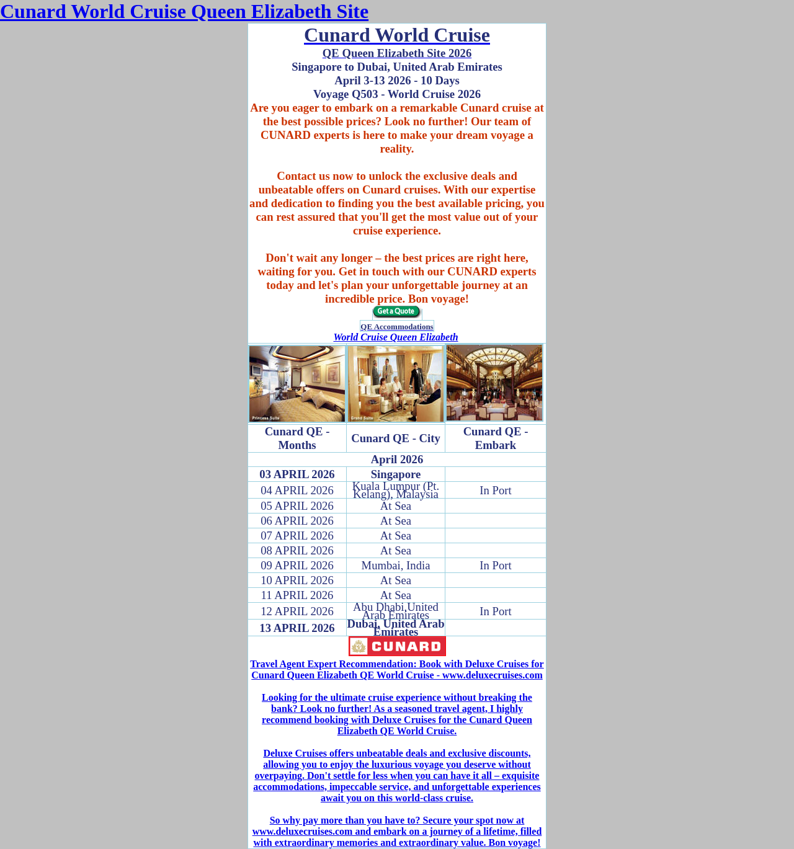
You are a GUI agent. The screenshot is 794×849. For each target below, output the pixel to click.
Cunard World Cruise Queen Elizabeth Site (184, 11)
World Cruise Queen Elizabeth (395, 337)
